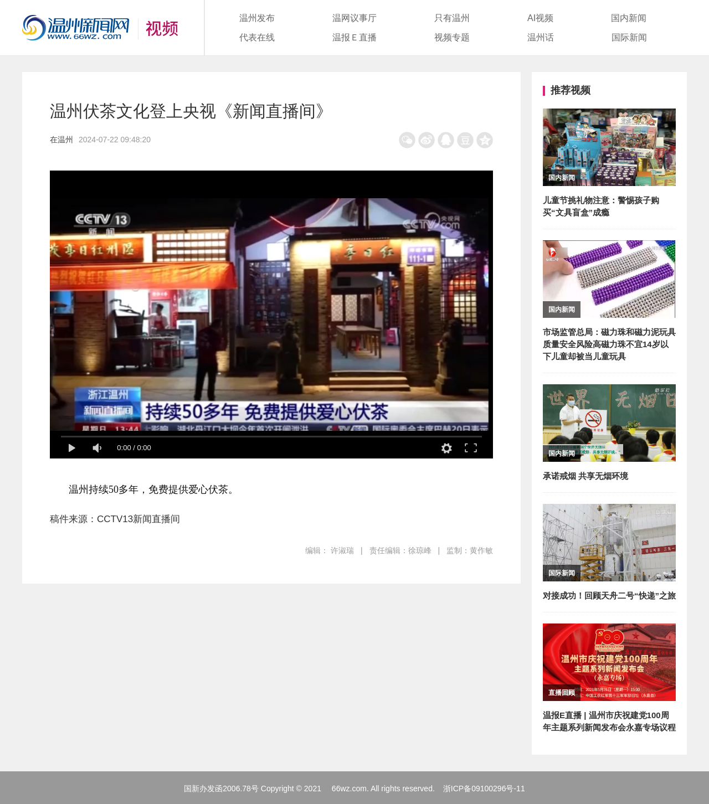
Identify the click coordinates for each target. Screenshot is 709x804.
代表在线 (257, 37)
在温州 (61, 139)
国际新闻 (629, 37)
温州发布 (257, 18)
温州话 (540, 37)
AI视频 (540, 18)
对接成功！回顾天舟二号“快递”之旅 (609, 595)
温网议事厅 (354, 18)
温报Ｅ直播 (354, 37)
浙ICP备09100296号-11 (484, 788)
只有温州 (452, 18)
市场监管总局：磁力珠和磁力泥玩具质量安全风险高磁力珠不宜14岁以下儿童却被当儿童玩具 (609, 344)
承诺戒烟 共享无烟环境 (585, 476)
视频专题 (452, 37)
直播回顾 (561, 693)
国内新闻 (628, 18)
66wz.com (349, 788)
